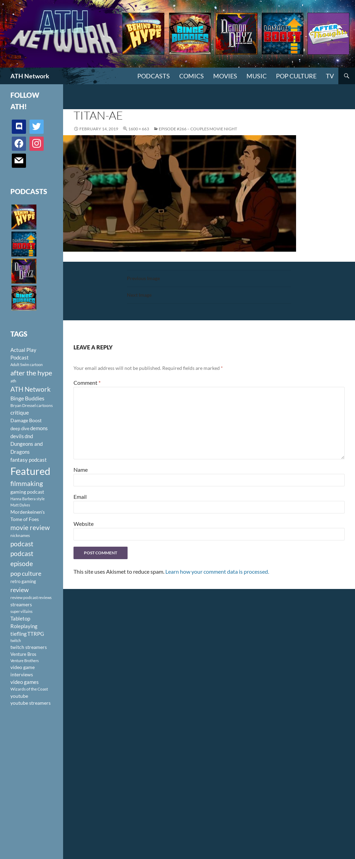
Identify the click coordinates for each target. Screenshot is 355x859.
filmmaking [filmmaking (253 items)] (26, 483)
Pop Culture (296, 76)
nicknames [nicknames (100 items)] (20, 535)
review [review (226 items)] (19, 589)
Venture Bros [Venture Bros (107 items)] (23, 654)
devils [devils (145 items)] (17, 436)
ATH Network (29, 76)
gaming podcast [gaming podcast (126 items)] (27, 492)
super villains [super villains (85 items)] (21, 611)
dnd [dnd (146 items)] (29, 436)
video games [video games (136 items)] (24, 682)
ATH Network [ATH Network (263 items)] (30, 389)
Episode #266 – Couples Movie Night (198, 128)
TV (330, 76)
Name (80, 469)
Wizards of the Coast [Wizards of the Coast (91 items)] (29, 689)
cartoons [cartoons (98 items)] (44, 405)
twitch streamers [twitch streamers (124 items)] (28, 647)
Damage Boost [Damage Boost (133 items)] (26, 420)
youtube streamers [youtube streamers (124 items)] (30, 703)
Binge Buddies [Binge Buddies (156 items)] (27, 398)
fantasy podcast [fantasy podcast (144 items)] (28, 460)
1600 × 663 (138, 128)
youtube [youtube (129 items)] (19, 696)
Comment (87, 382)
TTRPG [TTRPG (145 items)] (35, 634)
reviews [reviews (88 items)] (45, 597)
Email (80, 496)
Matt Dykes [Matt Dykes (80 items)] (20, 505)
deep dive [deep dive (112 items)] (19, 428)
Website (83, 523)
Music (256, 76)
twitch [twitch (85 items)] (15, 640)
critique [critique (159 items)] (19, 412)
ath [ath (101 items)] (13, 380)
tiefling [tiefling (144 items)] (18, 634)
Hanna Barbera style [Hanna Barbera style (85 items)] (27, 498)
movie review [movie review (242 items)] (30, 527)
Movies (225, 76)
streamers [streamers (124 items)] (21, 604)
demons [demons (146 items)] (39, 428)
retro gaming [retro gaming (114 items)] (23, 581)
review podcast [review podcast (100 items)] (24, 597)
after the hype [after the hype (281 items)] (31, 373)
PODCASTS (153, 76)
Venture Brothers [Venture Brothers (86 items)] (24, 660)
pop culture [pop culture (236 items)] (25, 573)
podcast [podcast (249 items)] (21, 544)
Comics (191, 76)
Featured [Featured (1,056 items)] (30, 471)
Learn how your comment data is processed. (217, 571)
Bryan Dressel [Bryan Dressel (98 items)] (23, 405)
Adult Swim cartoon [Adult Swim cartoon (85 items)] (26, 364)
